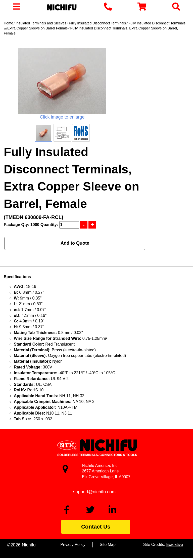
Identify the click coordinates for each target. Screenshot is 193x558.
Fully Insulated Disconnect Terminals (97, 23)
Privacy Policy (72, 544)
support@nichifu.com (94, 491)
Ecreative (174, 544)
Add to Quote (75, 243)
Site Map (108, 544)
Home (8, 23)
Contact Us (95, 527)
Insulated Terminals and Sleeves (41, 23)
